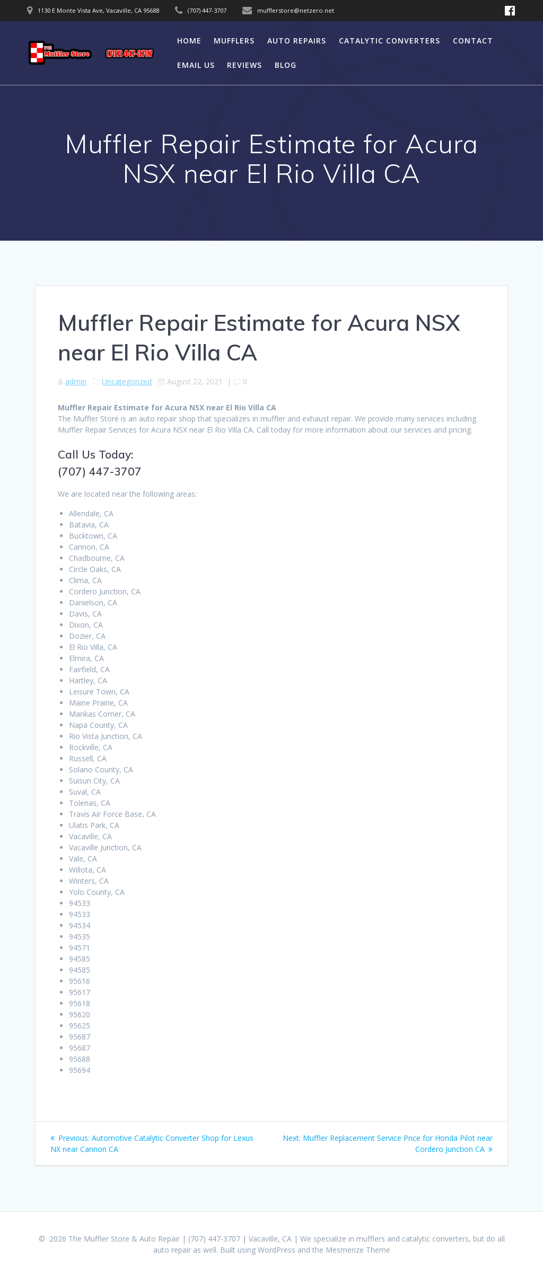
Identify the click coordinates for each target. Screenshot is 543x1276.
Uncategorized (127, 381)
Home (189, 41)
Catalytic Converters (389, 41)
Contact (473, 41)
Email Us (196, 65)
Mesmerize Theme (358, 1250)
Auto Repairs (296, 41)
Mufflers (234, 41)
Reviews (244, 65)
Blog (285, 65)
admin (75, 381)
